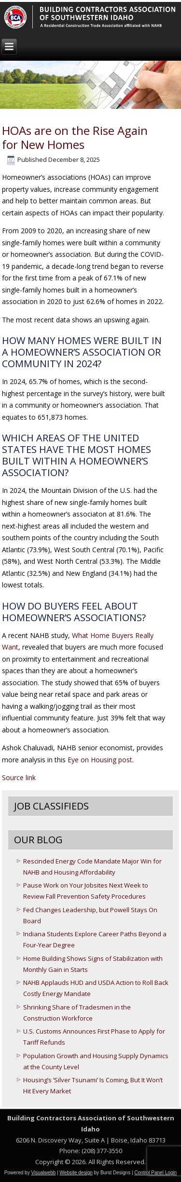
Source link (19, 777)
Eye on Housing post (100, 759)
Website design (76, 1172)
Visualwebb (43, 1172)
